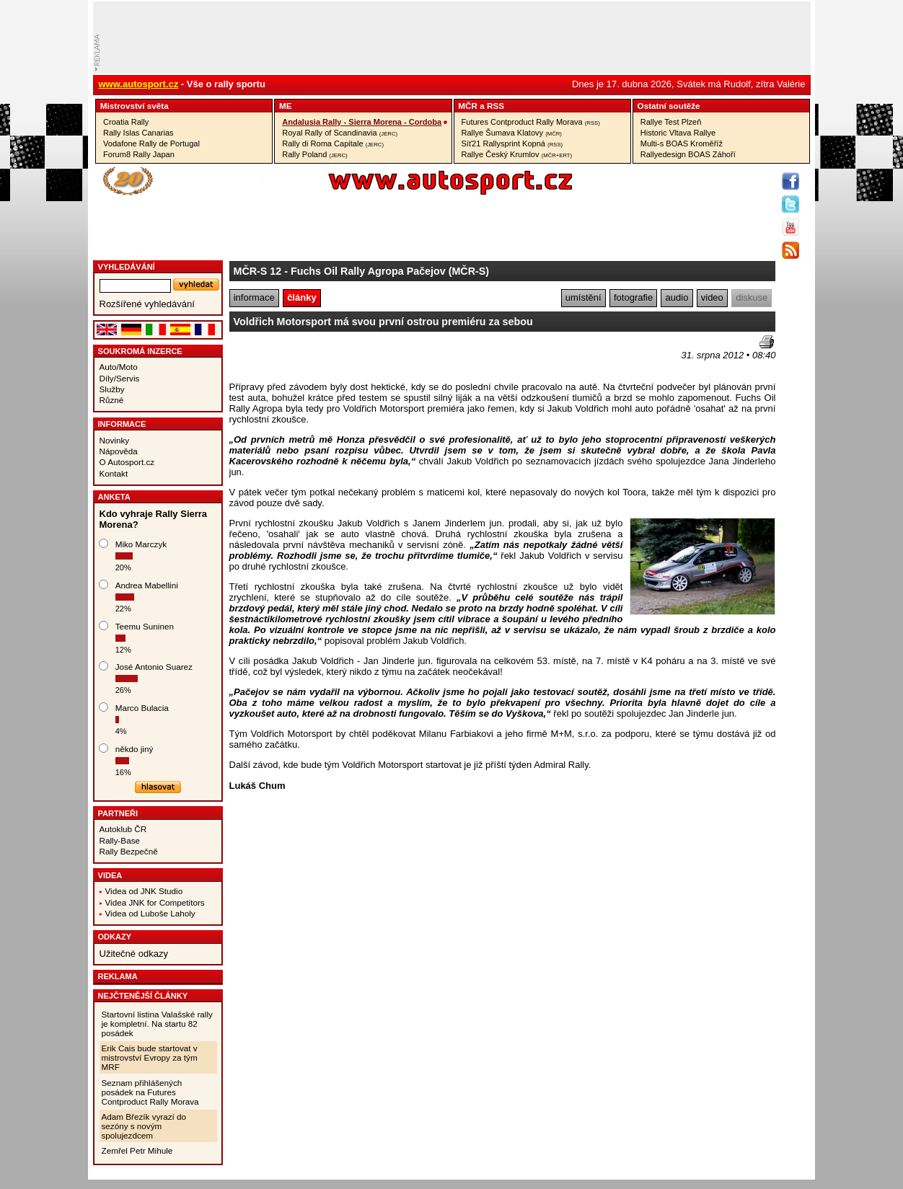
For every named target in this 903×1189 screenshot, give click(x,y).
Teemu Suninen (144, 626)
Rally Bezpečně (129, 851)
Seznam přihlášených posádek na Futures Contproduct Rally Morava (150, 1092)
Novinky (115, 440)
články (301, 297)
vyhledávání (126, 266)
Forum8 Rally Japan (139, 154)
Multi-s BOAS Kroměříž (681, 143)
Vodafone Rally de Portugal (151, 143)
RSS (495, 105)
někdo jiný (134, 748)
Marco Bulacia (142, 707)
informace (254, 297)
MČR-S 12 (258, 271)
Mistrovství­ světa (134, 105)
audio (677, 297)
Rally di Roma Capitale (333, 143)
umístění (583, 297)
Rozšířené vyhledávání (147, 304)
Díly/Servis (120, 378)
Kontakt (114, 473)
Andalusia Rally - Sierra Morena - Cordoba (361, 122)
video (712, 297)
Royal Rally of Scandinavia (339, 132)
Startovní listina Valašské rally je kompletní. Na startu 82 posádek (157, 1023)
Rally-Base (120, 840)
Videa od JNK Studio (144, 891)
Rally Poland (314, 154)
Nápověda (119, 451)
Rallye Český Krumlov (517, 154)
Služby (112, 389)
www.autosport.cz (139, 84)
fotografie (633, 297)
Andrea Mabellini (146, 585)
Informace (122, 424)
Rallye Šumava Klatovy (512, 132)
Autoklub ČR (123, 829)
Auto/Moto (119, 366)
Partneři (118, 813)
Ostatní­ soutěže (669, 105)
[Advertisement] (313, 357)
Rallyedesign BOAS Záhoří (688, 154)
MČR (467, 105)
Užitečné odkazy (134, 953)
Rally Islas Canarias (138, 132)
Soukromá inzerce (140, 351)
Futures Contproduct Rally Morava (531, 122)
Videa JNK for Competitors (155, 902)
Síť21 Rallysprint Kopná (512, 143)
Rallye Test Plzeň (671, 122)
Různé (112, 400)
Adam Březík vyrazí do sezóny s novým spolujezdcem (144, 1126)
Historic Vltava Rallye (677, 132)
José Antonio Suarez (154, 666)
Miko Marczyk (141, 544)
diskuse (751, 297)
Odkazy (115, 936)
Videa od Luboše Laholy (150, 913)
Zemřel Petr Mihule (137, 1150)
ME (285, 105)
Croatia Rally (126, 122)
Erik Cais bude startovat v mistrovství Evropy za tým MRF (150, 1057)
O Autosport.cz (127, 462)
